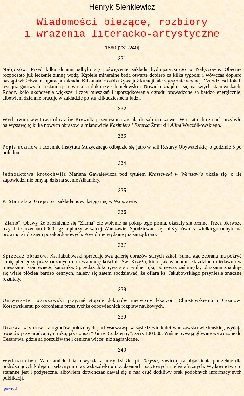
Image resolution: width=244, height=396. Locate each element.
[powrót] (10, 388)
